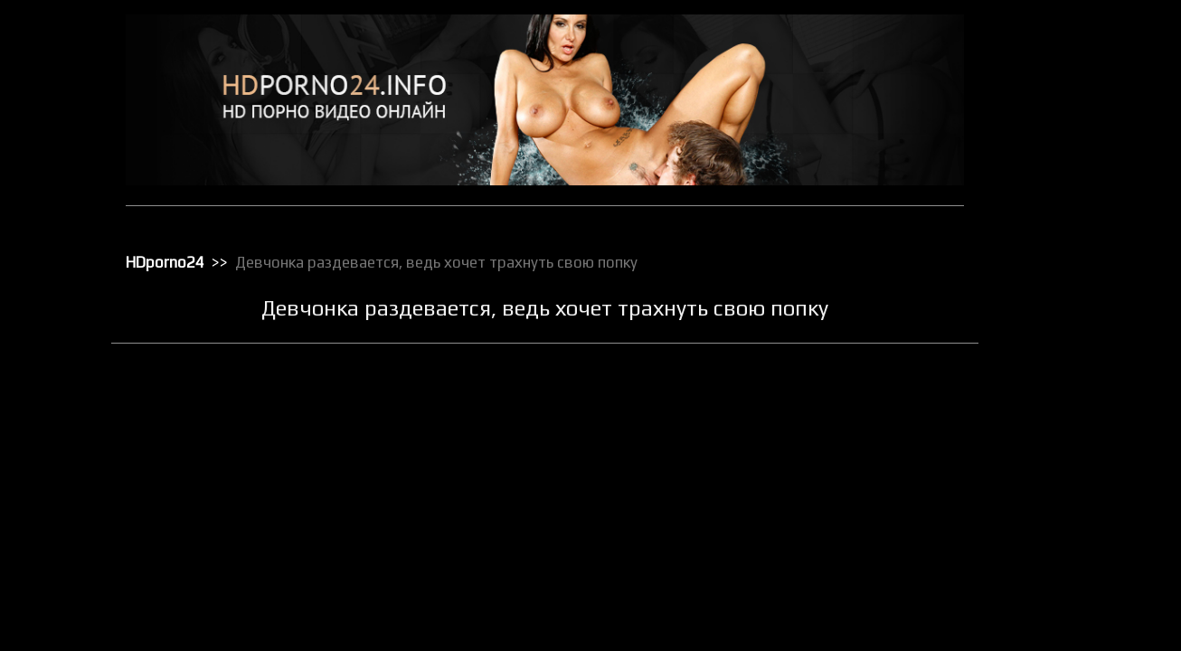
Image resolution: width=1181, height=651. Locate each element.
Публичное (1043, 473)
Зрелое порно (1051, 190)
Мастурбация (1049, 284)
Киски (1029, 214)
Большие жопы (1053, 96)
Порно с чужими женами (1079, 449)
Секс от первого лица (1070, 590)
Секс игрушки (1049, 567)
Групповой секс (1055, 143)
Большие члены (1055, 120)
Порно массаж (1052, 402)
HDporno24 (184, 258)
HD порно (1039, 49)
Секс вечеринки (1056, 543)
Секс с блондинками (1067, 637)
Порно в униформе (1063, 379)
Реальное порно (1057, 496)
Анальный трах (1053, 73)
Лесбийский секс (1058, 261)
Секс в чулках (1050, 520)
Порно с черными (1060, 426)
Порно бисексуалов (1065, 332)
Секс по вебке (1051, 614)
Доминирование (1057, 167)
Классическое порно (1068, 237)
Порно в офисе (1053, 355)
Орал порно (1045, 308)
